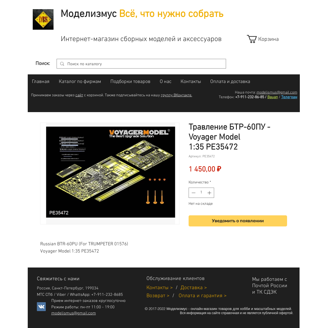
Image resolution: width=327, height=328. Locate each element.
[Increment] (209, 193)
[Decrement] (192, 193)
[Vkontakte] (41, 306)
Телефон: (226, 97)
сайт (79, 95)
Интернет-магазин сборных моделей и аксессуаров (141, 39)
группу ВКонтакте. (176, 95)
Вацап (272, 97)
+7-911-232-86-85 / (250, 97)
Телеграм (289, 97)
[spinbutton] (201, 193)
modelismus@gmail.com (277, 92)
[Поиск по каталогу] (140, 64)
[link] (268, 39)
